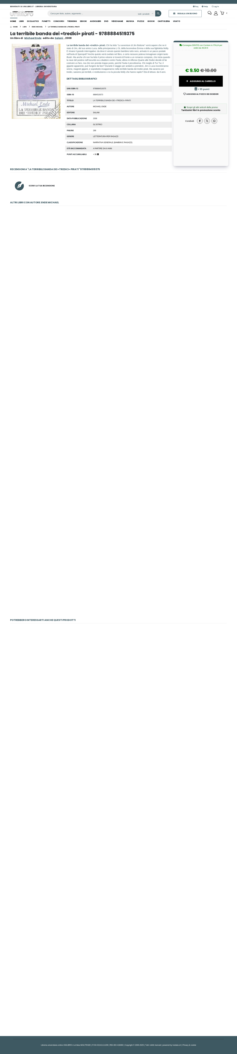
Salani (96, 112)
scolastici (33, 21)
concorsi (58, 21)
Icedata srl (177, 1045)
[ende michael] (37, 27)
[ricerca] (90, 13)
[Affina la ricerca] (144, 14)
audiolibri (95, 21)
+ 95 (96, 154)
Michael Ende (32, 38)
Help (205, 6)
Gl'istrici (97, 124)
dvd (106, 21)
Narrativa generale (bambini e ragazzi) (112, 142)
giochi (150, 21)
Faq (195, 6)
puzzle (140, 21)
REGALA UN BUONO (184, 13)
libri (21, 21)
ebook (83, 21)
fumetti (46, 21)
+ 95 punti (202, 89)
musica (130, 21)
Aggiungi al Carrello (201, 81)
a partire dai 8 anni (102, 148)
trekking (72, 21)
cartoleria (164, 21)
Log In (215, 6)
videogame (117, 21)
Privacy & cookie (189, 1045)
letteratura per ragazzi (105, 136)
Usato (176, 21)
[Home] (14, 27)
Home (13, 21)
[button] (223, 13)
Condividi (189, 121)
